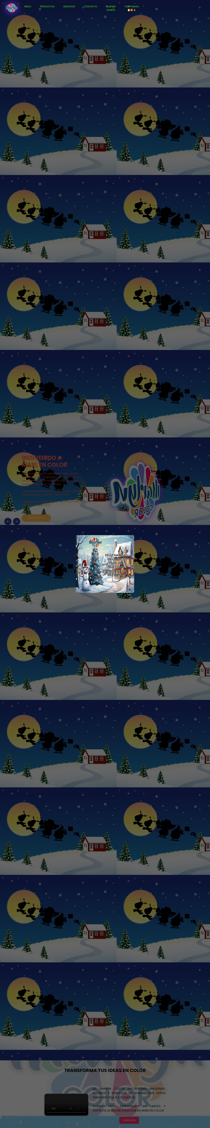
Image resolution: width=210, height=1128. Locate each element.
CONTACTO (90, 6)
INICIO (27, 6)
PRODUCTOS (47, 6)
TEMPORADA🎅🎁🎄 (131, 8)
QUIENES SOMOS (111, 8)
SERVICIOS (69, 6)
